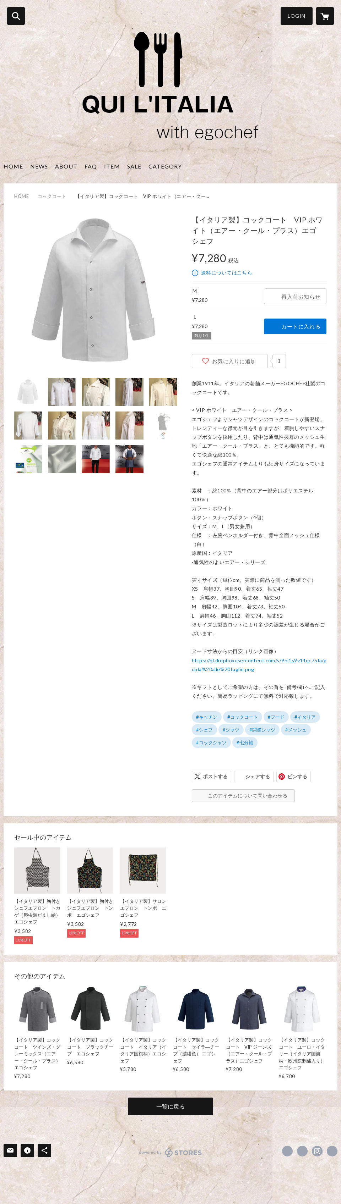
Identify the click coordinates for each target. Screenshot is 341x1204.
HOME (13, 166)
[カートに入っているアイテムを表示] (325, 16)
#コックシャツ (211, 742)
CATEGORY (165, 166)
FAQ (91, 166)
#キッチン (206, 717)
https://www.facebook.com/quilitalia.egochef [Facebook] (287, 1151)
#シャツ (231, 730)
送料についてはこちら (226, 273)
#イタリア (305, 717)
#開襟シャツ (262, 730)
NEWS (39, 166)
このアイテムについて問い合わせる (247, 795)
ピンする (297, 776)
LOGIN (296, 16)
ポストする (215, 776)
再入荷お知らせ (300, 296)
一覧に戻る (170, 1106)
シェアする (257, 776)
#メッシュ (296, 730)
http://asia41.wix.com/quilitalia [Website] (332, 1151)
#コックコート (242, 717)
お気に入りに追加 (234, 361)
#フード (276, 717)
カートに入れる (300, 326)
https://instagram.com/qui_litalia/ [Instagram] (317, 1151)
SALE (134, 166)
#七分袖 (245, 742)
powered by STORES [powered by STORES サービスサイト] (170, 1152)
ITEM (112, 166)
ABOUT (66, 166)
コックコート (52, 196)
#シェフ (204, 730)
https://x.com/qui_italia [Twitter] (302, 1151)
